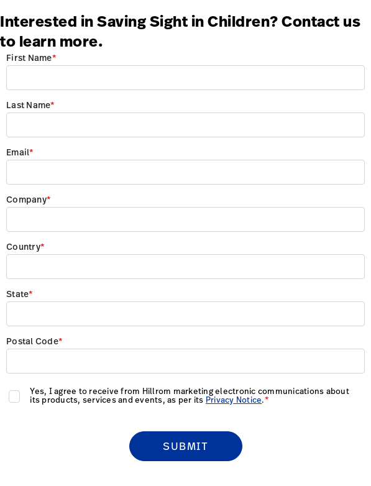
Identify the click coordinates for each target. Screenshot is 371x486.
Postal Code (32, 341)
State (17, 294)
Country (23, 247)
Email (17, 153)
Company (26, 200)
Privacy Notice (234, 401)
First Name (29, 58)
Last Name (28, 105)
